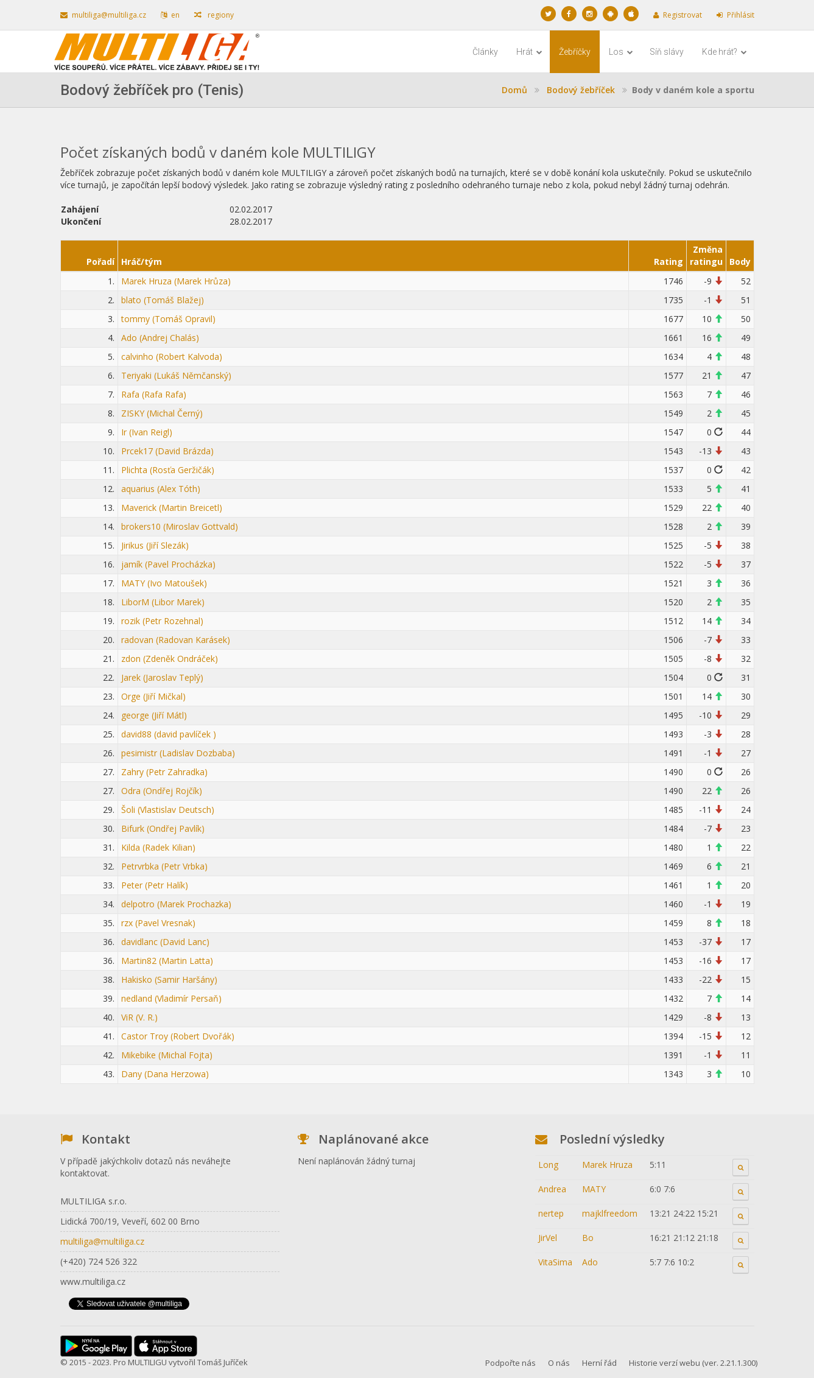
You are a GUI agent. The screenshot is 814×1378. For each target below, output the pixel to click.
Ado (590, 1262)
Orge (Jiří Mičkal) (153, 696)
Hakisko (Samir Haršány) (169, 979)
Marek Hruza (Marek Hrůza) (176, 281)
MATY (594, 1189)
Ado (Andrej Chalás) (160, 337)
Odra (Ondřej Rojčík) (161, 790)
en (170, 15)
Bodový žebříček (581, 90)
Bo (588, 1237)
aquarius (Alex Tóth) (160, 488)
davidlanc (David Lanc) (165, 941)
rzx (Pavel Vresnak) (158, 923)
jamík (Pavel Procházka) (168, 564)
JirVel (547, 1237)
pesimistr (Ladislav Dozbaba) (178, 753)
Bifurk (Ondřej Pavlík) (163, 828)
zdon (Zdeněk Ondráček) (169, 658)
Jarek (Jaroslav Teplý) (162, 677)
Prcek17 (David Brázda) (167, 451)
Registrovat (677, 15)
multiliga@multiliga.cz (103, 15)
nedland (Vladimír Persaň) (171, 998)
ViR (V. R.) (139, 1017)
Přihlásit (735, 15)
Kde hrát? (724, 52)
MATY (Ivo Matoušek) (164, 583)
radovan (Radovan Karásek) (175, 639)
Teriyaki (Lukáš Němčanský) (176, 375)
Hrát (529, 52)
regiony (214, 15)
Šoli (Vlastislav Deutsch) (167, 809)
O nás (559, 1362)
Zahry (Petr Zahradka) (164, 772)
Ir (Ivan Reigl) (146, 432)
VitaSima (555, 1262)
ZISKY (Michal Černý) (162, 413)
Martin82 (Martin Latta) (167, 960)
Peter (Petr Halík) (154, 885)
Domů (514, 90)
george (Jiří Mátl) (154, 715)
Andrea (552, 1189)
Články (485, 52)
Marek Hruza (607, 1164)
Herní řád (599, 1362)
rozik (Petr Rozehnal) (162, 621)
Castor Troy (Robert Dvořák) (177, 1036)
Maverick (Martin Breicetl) (171, 507)
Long (548, 1164)
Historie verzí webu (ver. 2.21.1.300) (693, 1362)
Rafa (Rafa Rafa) (153, 394)
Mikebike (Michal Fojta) (166, 1055)
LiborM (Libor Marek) (163, 602)
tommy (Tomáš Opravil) (168, 319)
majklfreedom (609, 1213)
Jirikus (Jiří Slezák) (155, 545)
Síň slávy (667, 52)
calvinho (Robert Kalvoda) (171, 356)
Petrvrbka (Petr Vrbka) (164, 866)
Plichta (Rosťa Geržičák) (167, 470)
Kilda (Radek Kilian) (158, 847)
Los (621, 52)
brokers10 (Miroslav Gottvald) (179, 526)
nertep (551, 1213)
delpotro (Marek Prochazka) (176, 904)
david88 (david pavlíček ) (168, 734)
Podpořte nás (510, 1362)
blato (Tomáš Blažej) (162, 300)
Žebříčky (575, 52)
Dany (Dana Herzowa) (165, 1074)
